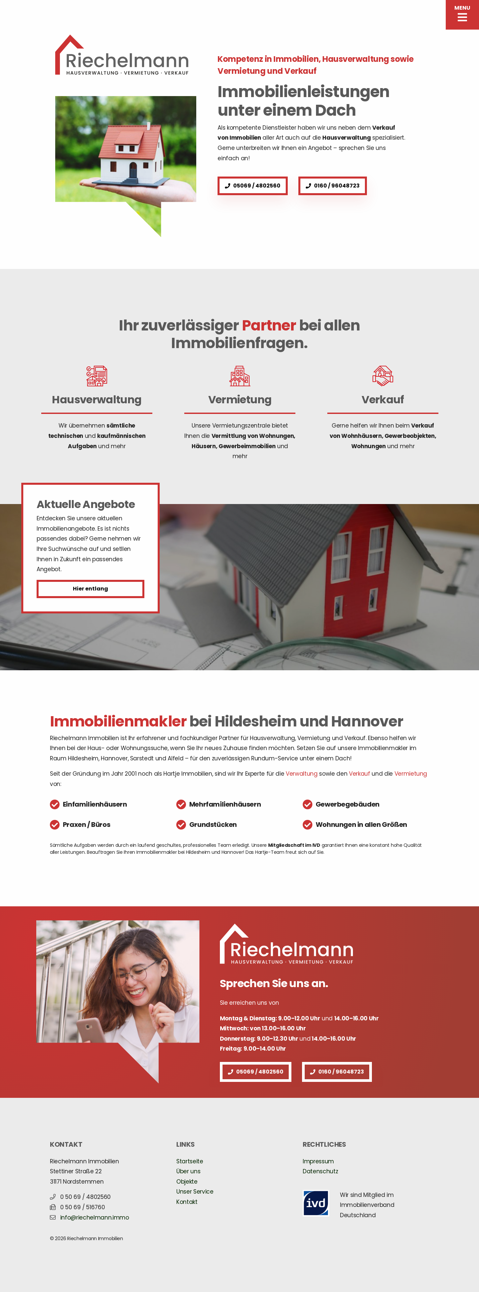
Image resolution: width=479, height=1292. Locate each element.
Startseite (189, 1161)
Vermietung (411, 774)
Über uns (188, 1171)
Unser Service (195, 1192)
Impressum (318, 1161)
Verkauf (359, 774)
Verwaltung (302, 774)
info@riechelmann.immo (94, 1218)
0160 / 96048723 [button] (333, 186)
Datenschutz (320, 1171)
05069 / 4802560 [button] (252, 186)
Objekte (187, 1182)
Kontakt (187, 1202)
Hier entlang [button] (90, 588)
